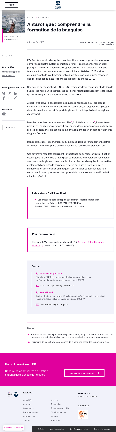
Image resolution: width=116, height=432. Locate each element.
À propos (27, 404)
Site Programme (58, 412)
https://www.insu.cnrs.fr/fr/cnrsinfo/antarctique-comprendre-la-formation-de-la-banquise (15, 98)
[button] (13, 428)
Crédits (41, 429)
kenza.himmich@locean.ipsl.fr (54, 304)
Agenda (54, 400)
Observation (28, 408)
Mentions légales (57, 429)
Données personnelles (79, 429)
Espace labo (56, 404)
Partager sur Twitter (9, 93)
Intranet (54, 416)
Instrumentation (30, 412)
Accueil (31, 17)
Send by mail (9, 98)
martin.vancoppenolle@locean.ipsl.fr (57, 285)
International (29, 416)
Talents (26, 420)
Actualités (43, 17)
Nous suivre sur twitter (88, 396)
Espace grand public (60, 408)
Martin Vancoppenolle (11, 72)
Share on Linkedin (15, 93)
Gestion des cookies (102, 429)
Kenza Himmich (8, 76)
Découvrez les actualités (82, 373)
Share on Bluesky (3, 93)
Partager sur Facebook (3, 98)
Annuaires (55, 420)
